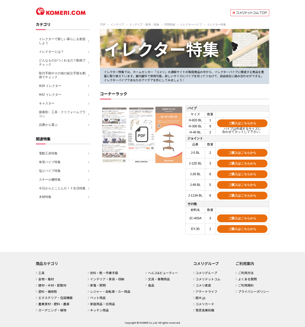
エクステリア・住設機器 (55, 297)
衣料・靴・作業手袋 (104, 272)
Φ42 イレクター (50, 94)
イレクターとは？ (51, 51)
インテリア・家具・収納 (107, 279)
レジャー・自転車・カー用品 (110, 291)
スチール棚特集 (50, 179)
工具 (41, 272)
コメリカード (204, 304)
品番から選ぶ (48, 124)
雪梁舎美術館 (204, 310)
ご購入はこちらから (242, 123)
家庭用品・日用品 (102, 304)
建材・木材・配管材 (52, 285)
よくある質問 (247, 279)
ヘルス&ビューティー (163, 272)
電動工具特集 (48, 153)
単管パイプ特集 (50, 162)
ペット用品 (98, 297)
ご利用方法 (246, 272)
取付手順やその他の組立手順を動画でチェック (62, 75)
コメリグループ (206, 272)
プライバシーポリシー (253, 291)
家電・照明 (98, 285)
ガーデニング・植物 (52, 310)
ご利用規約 (246, 285)
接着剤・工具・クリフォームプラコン (62, 114)
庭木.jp (200, 297)
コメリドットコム (207, 279)
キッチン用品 (99, 310)
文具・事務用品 (159, 279)
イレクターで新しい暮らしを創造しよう (62, 41)
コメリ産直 (203, 285)
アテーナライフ (206, 291)
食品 (151, 285)
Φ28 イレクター (50, 85)
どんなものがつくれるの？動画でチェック (62, 62)
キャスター (46, 103)
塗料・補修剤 (47, 291)
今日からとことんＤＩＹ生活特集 (62, 188)
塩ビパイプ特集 (50, 170)
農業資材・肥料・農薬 (53, 304)
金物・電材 (46, 279)
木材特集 (45, 196)
